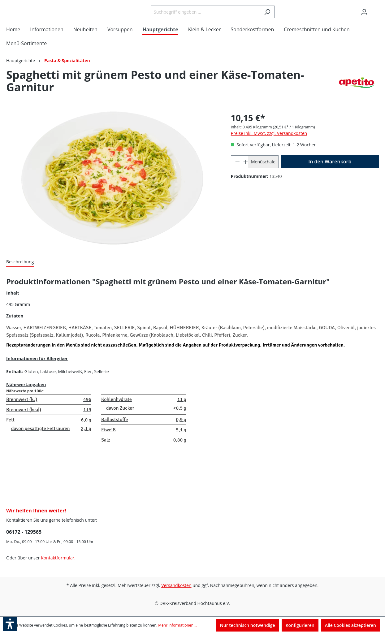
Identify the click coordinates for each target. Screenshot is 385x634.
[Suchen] (282, 17)
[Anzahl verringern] (235, 172)
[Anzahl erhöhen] (243, 172)
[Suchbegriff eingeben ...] (221, 17)
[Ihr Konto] (364, 18)
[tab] (20, 273)
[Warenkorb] (375, 15)
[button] (10, 624)
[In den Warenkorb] (330, 172)
